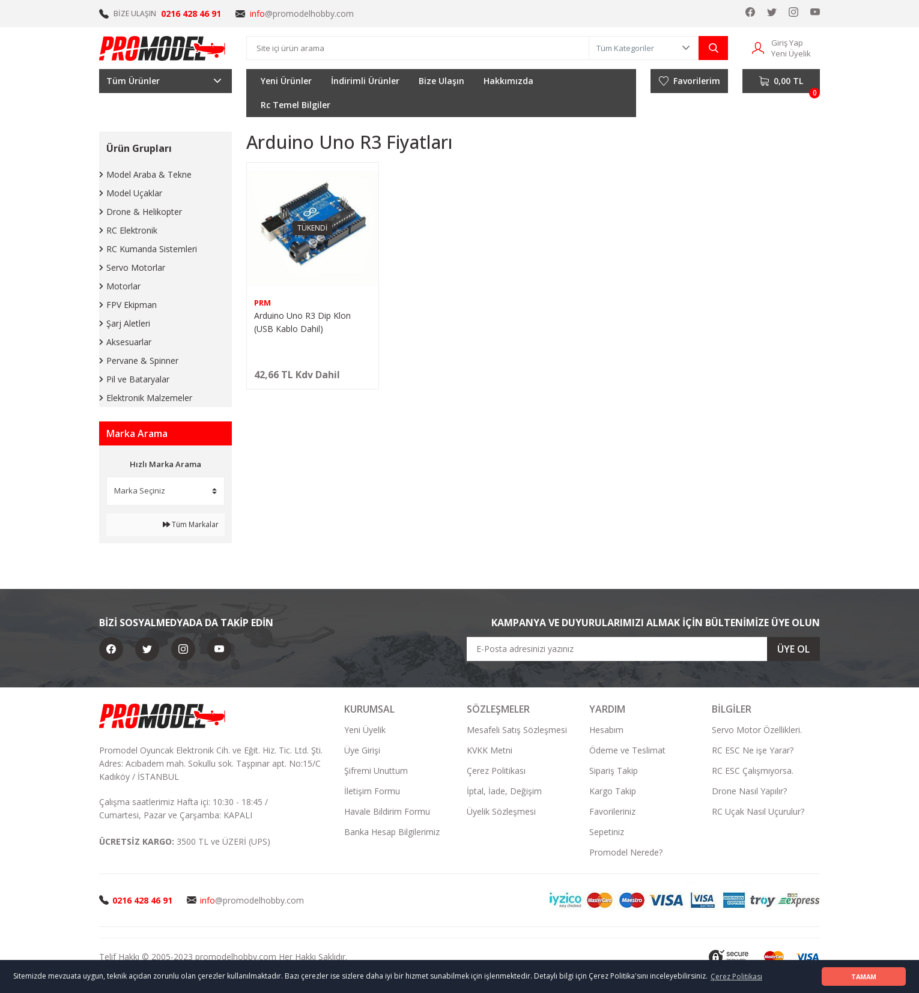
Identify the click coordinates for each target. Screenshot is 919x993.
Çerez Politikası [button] (736, 976)
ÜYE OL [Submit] (793, 649)
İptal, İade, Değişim (504, 791)
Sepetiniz (606, 832)
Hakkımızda (508, 80)
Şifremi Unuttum (376, 770)
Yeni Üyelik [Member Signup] (791, 53)
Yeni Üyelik (365, 729)
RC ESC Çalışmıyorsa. (752, 770)
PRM (262, 302)
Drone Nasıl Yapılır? (749, 791)
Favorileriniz (612, 811)
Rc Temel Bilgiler (295, 104)
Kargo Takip (612, 791)
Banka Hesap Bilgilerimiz (392, 832)
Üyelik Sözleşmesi (501, 811)
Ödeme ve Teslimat (627, 750)
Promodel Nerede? (626, 852)
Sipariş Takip (613, 770)
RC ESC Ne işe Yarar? (752, 750)
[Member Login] (758, 47)
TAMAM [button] (863, 976)
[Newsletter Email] (643, 649)
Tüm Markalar (191, 524)
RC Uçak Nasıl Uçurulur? (758, 811)
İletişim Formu (372, 791)
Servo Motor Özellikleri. (757, 729)
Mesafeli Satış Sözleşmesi (517, 729)
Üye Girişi (362, 750)
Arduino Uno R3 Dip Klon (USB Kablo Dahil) (302, 322)
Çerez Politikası (496, 770)
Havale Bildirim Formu (387, 811)
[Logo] (162, 48)
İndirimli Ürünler (365, 80)
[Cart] (781, 81)
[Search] (417, 48)
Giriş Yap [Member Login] (787, 42)
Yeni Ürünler (286, 80)
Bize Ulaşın (441, 80)
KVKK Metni (489, 750)
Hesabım (606, 729)
